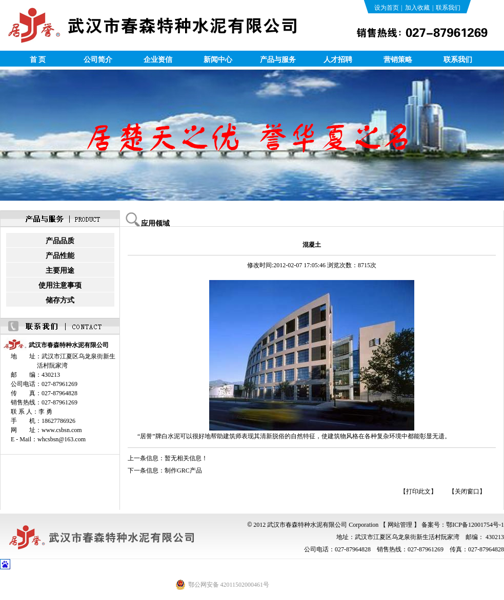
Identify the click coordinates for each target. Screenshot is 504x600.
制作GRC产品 (183, 470)
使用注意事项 (60, 285)
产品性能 (60, 256)
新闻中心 (218, 59)
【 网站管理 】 (400, 524)
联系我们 (448, 7)
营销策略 (398, 59)
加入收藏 (417, 7)
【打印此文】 (418, 491)
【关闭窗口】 (467, 491)
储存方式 (60, 300)
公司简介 (98, 59)
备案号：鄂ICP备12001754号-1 (462, 524)
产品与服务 (278, 59)
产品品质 (60, 241)
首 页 (38, 59)
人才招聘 (338, 59)
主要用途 (60, 270)
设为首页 (386, 7)
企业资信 (158, 59)
